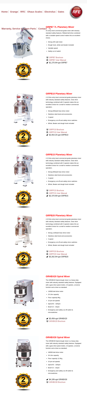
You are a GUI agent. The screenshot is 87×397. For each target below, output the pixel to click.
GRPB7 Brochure (56, 57)
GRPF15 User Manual (58, 193)
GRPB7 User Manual (57, 60)
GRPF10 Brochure (56, 130)
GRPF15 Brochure (56, 190)
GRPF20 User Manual (58, 254)
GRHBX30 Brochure (57, 382)
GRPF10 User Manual (58, 132)
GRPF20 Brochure (56, 251)
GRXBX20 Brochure (57, 321)
